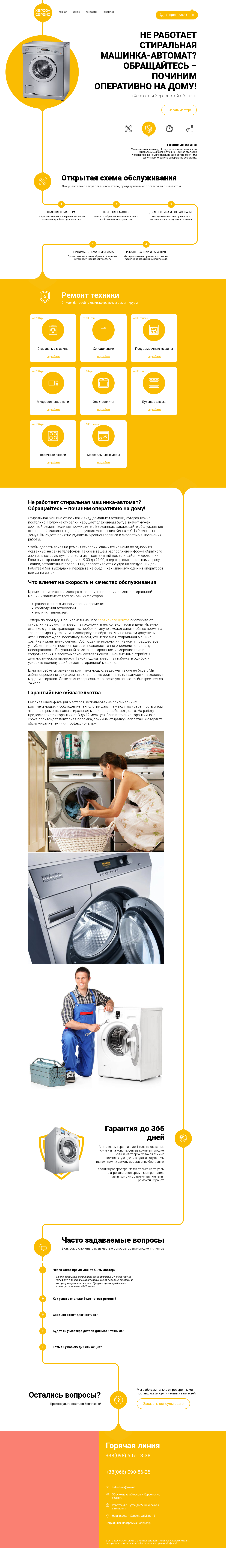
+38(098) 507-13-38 (128, 1455)
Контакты (91, 11)
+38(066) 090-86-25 (128, 1472)
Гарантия (108, 11)
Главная (62, 11)
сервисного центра (114, 620)
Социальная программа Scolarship (128, 1523)
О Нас (76, 11)
